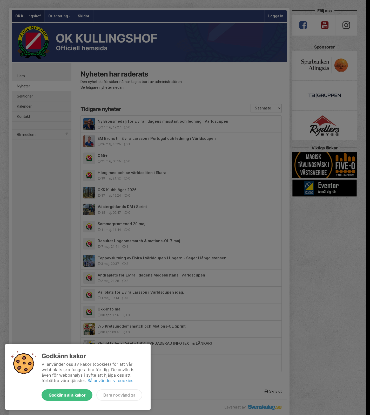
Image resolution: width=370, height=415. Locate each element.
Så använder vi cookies (110, 380)
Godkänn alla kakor (67, 395)
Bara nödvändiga (119, 395)
